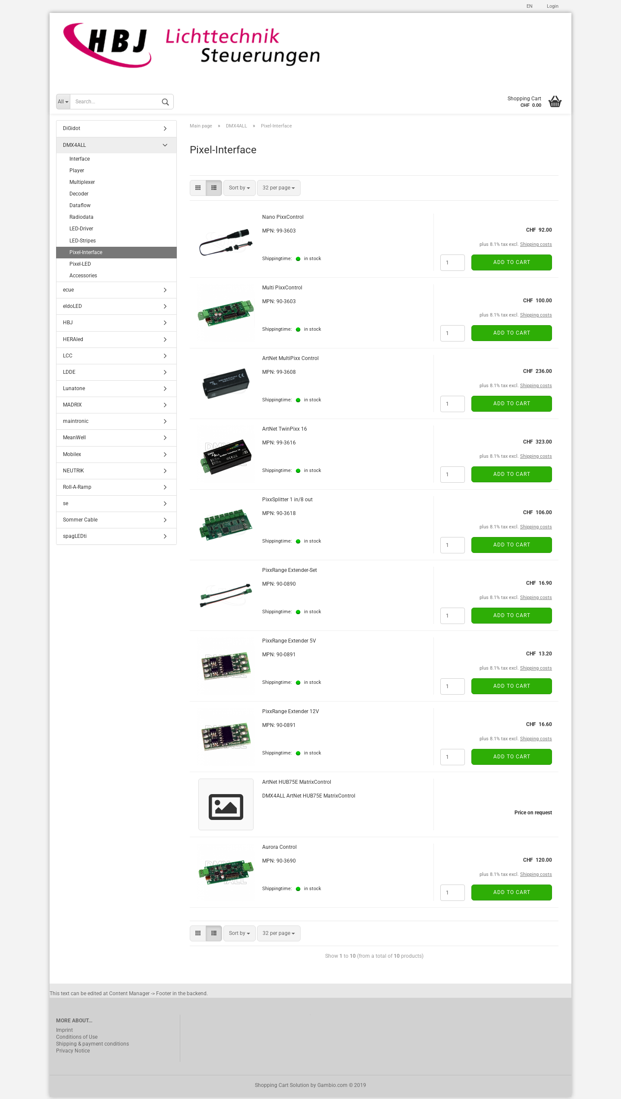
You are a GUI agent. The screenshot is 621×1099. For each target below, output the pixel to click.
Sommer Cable (80, 522)
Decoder (78, 196)
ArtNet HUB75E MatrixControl (296, 784)
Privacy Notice (73, 1053)
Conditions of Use (76, 1039)
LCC (67, 358)
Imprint (64, 1032)
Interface (79, 161)
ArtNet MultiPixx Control (290, 360)
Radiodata (81, 220)
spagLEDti (75, 539)
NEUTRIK (73, 473)
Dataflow (80, 208)
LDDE (69, 374)
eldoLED (72, 309)
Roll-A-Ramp (77, 489)
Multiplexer (82, 184)
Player (76, 173)
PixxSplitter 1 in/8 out (287, 502)
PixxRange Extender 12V (290, 714)
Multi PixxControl (282, 290)
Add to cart (511, 264)
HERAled (73, 341)
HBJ (68, 325)
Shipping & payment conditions (92, 1046)
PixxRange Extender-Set (289, 572)
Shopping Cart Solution (282, 1087)
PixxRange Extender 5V (289, 643)
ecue (68, 292)
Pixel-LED (80, 266)
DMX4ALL (74, 147)
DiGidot (71, 131)
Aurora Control (279, 849)
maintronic (75, 424)
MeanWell (74, 440)
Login (552, 6)
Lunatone (74, 391)
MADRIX (72, 407)
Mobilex (72, 456)
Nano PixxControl (283, 219)
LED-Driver (81, 231)
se (65, 506)
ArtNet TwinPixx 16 (284, 431)
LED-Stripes (82, 243)
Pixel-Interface (85, 254)
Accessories (83, 278)
